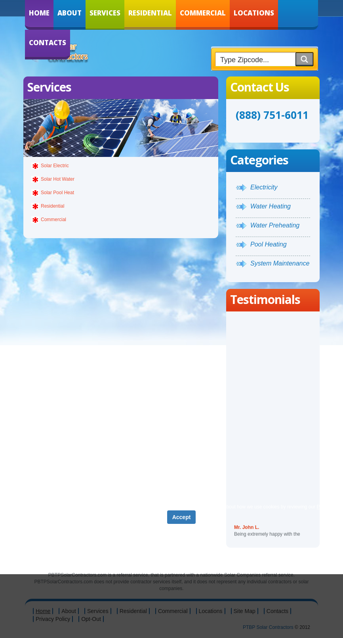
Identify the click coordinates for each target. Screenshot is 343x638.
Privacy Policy (164, 507)
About (69, 12)
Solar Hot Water (57, 179)
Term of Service (122, 507)
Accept (181, 517)
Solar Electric (55, 165)
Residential (150, 12)
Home (39, 12)
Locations (254, 12)
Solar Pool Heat (57, 192)
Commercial (203, 12)
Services (105, 12)
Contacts (47, 42)
